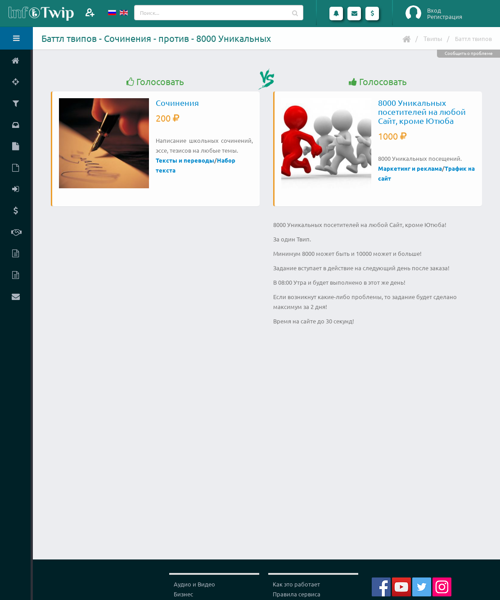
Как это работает (296, 584)
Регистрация (444, 17)
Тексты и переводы (185, 160)
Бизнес (183, 594)
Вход (434, 10)
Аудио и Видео (194, 584)
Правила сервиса (296, 594)
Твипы (432, 38)
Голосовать (155, 82)
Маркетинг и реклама (410, 168)
